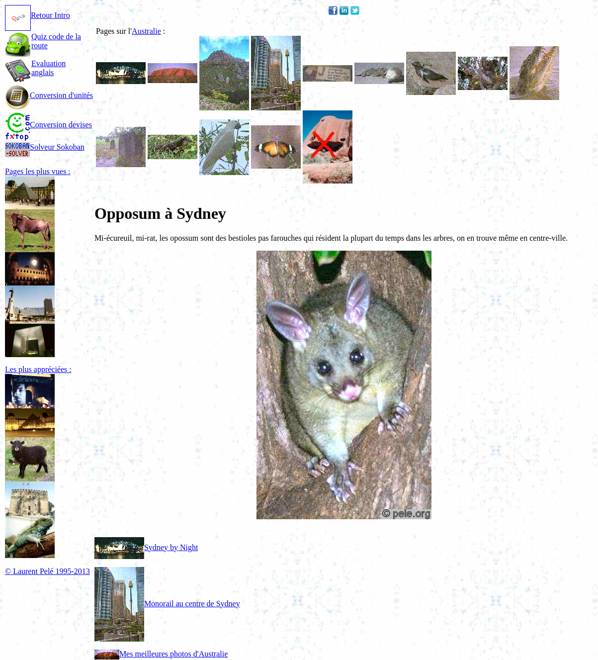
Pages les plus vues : (38, 171)
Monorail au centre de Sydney (167, 603)
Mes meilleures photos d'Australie (161, 654)
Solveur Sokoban (45, 147)
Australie (146, 31)
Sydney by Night (146, 547)
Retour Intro (37, 15)
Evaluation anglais (48, 68)
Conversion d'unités (49, 95)
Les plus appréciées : (38, 369)
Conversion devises (48, 124)
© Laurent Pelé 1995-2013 (47, 571)
